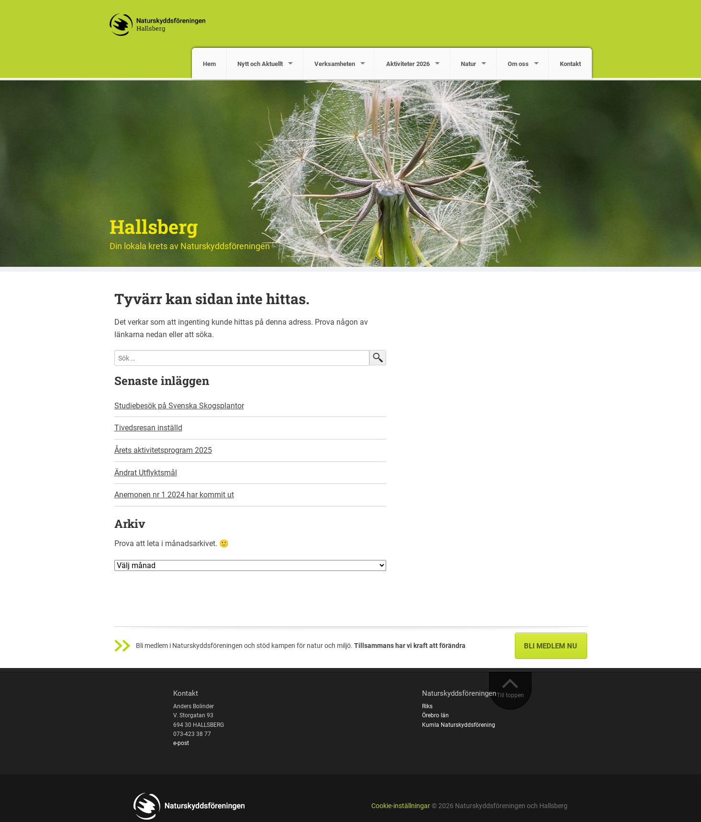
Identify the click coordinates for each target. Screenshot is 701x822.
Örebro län (435, 715)
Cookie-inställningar (400, 806)
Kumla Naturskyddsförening (458, 725)
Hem (209, 63)
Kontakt (570, 63)
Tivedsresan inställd (148, 427)
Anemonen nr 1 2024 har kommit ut (174, 494)
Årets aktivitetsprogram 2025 (163, 450)
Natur (468, 63)
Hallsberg (154, 226)
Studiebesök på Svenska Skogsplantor (179, 405)
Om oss (518, 63)
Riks (427, 706)
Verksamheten (334, 63)
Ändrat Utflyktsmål (145, 472)
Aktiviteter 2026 (408, 63)
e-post (181, 743)
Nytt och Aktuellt (260, 63)
